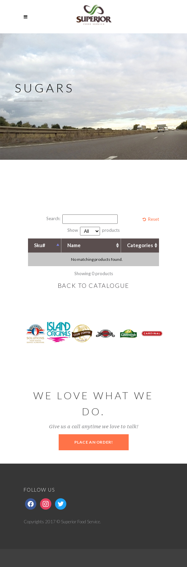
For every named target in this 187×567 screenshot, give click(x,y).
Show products (93, 231)
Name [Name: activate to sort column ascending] (74, 245)
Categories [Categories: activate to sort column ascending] (140, 245)
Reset (153, 219)
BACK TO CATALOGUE (94, 285)
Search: (82, 219)
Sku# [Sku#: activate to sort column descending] (39, 245)
